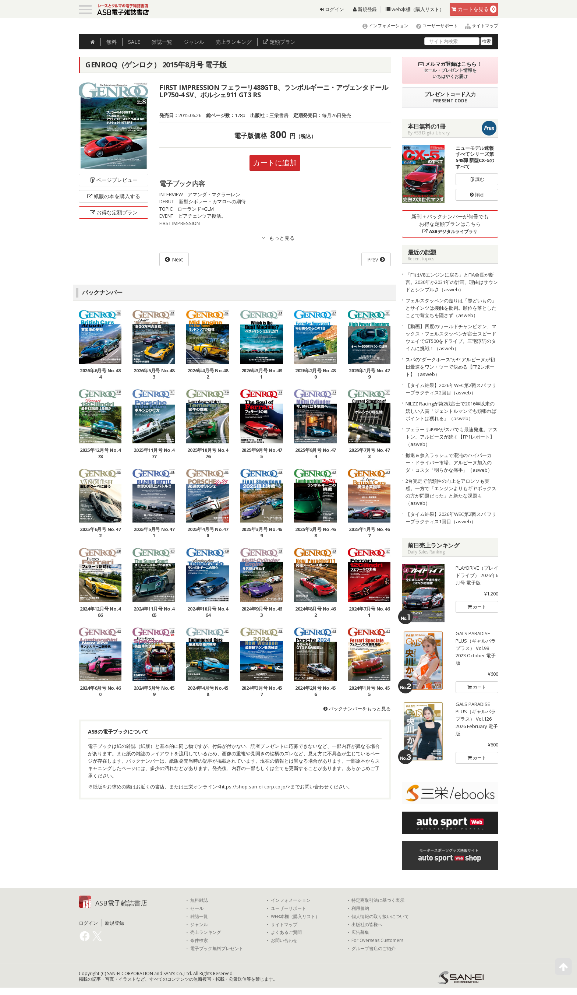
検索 (486, 41)
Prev (372, 259)
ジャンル (194, 41)
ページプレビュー (113, 179)
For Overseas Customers (377, 940)
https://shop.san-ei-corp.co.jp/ (253, 786)
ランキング (234, 41)
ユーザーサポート (434, 25)
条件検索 (199, 940)
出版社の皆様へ (366, 925)
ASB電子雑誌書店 (121, 903)
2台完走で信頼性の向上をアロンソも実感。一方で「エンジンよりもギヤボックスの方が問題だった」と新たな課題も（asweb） (451, 492)
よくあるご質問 (286, 932)
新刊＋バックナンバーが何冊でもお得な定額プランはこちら (450, 224)
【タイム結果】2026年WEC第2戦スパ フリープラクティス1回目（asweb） (451, 518)
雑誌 (162, 41)
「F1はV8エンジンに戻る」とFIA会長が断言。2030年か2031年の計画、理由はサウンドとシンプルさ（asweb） (452, 282)
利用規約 (360, 908)
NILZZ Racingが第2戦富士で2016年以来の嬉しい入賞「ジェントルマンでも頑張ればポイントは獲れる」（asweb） (451, 411)
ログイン (332, 9)
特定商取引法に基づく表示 (377, 900)
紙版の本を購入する (113, 196)
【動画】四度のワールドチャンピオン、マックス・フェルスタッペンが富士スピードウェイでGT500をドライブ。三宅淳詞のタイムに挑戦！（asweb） (451, 337)
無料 (111, 41)
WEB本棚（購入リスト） (295, 917)
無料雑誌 (199, 900)
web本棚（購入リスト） (415, 9)
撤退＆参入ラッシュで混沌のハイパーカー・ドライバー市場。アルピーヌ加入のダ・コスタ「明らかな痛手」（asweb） (449, 462)
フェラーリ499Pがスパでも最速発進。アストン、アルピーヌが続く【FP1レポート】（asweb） (452, 436)
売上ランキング (205, 932)
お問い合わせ (284, 940)
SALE (134, 41)
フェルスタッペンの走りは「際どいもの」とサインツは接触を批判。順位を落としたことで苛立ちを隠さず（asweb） (451, 308)
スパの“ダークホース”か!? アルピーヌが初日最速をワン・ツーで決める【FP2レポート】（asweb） (450, 366)
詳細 (477, 194)
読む (477, 179)
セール (196, 908)
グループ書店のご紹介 (373, 949)
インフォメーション (382, 25)
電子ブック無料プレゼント (216, 949)
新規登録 (365, 9)
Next (177, 259)
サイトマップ (478, 25)
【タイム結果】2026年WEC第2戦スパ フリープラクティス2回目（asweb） (451, 389)
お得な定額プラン (114, 212)
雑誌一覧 (199, 917)
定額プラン (279, 41)
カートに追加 (275, 163)
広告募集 (360, 932)
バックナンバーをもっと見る (357, 708)
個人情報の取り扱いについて (380, 917)
